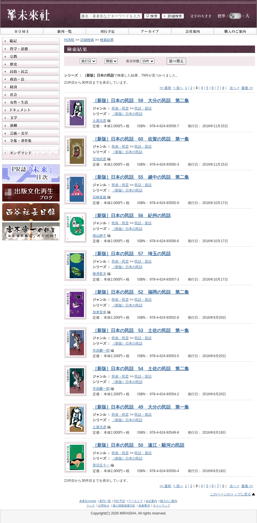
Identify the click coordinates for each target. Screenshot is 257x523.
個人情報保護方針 (124, 505)
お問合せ (103, 505)
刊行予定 (119, 501)
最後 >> (247, 88)
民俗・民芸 (120, 108)
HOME (69, 40)
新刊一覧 (105, 501)
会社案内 (151, 501)
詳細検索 (87, 40)
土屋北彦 (99, 121)
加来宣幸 (99, 312)
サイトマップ (161, 505)
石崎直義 (99, 197)
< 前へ (178, 88)
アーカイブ (135, 501)
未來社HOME (87, 501)
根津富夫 (99, 274)
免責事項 (144, 505)
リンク (90, 505)
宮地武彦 (99, 159)
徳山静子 (99, 236)
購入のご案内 (168, 501)
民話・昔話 (143, 108)
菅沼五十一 (101, 465)
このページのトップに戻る (230, 494)
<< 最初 (165, 88)
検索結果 (107, 40)
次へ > (234, 88)
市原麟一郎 (101, 351)
